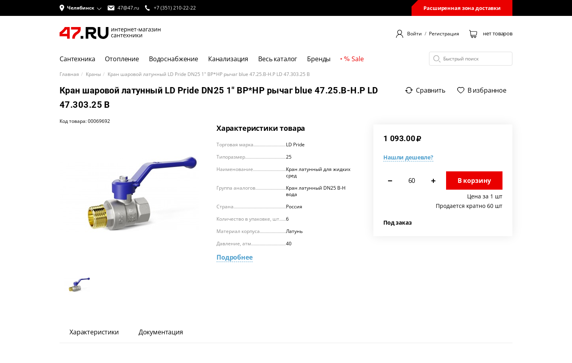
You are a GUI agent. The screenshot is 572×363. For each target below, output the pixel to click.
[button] (81, 8)
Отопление (122, 58)
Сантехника (77, 58)
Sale (353, 58)
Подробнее (234, 257)
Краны (93, 74)
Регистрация (444, 34)
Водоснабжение (173, 58)
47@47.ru (123, 8)
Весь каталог (277, 58)
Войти (414, 34)
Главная (69, 74)
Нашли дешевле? (408, 157)
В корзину (474, 180)
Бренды (318, 58)
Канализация (228, 58)
